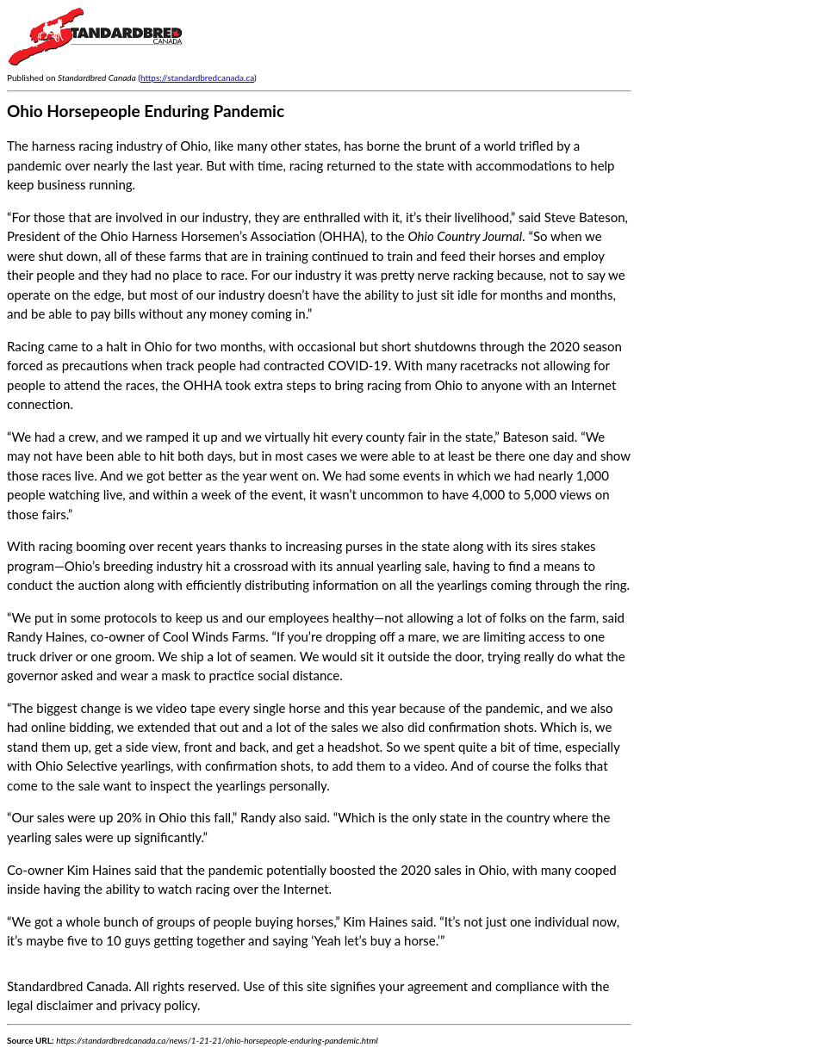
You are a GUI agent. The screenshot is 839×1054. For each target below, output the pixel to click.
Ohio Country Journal (465, 236)
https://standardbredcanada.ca (197, 77)
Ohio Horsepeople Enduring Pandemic (145, 111)
